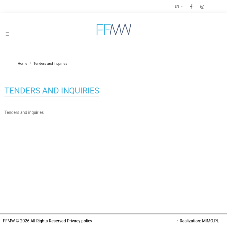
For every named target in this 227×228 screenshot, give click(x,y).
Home (22, 64)
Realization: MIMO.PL (199, 221)
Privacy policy (79, 221)
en (179, 6)
